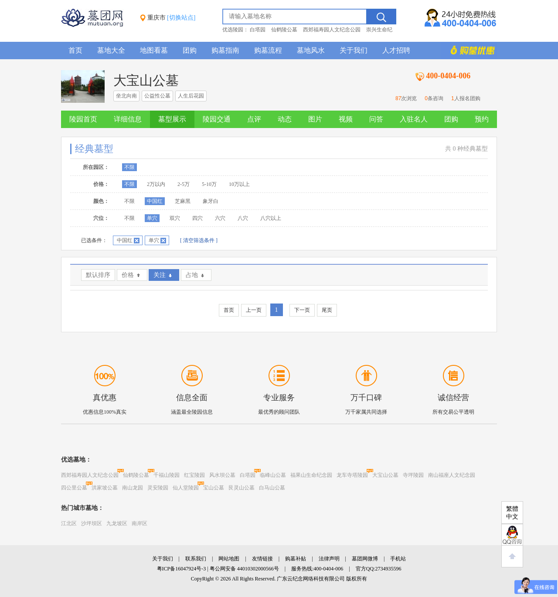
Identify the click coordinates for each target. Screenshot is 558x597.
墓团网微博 (365, 559)
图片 (315, 119)
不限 (129, 167)
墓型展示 (172, 119)
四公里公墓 (74, 488)
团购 (190, 50)
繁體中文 (512, 513)
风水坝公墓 (222, 475)
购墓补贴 (295, 559)
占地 (192, 275)
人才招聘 (396, 50)
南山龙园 (132, 488)
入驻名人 (414, 119)
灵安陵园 (157, 488)
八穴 (243, 218)
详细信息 (128, 119)
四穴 (197, 218)
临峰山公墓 (273, 475)
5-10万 (209, 184)
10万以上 (239, 184)
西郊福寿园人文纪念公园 (332, 30)
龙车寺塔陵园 (352, 475)
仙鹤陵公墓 (284, 30)
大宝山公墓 (385, 475)
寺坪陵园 (413, 475)
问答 (376, 119)
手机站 (398, 559)
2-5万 (183, 184)
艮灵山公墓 (241, 488)
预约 (482, 119)
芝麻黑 (183, 201)
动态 (285, 119)
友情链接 (262, 559)
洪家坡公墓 (105, 488)
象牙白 (210, 201)
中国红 (155, 201)
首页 (75, 50)
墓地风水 (311, 50)
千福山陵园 (166, 475)
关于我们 (353, 50)
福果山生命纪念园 (311, 475)
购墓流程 (268, 50)
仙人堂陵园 (186, 488)
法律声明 (329, 559)
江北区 (69, 523)
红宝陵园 (194, 475)
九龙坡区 (116, 523)
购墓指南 (225, 50)
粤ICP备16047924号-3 (181, 569)
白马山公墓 (272, 488)
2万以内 (156, 184)
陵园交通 (217, 119)
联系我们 (195, 559)
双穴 (175, 218)
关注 (159, 275)
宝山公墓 (213, 488)
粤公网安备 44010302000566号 (244, 569)
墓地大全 (111, 50)
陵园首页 (83, 119)
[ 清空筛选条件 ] (199, 240)
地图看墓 (154, 50)
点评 (254, 119)
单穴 (152, 218)
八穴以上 (270, 218)
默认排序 (98, 275)
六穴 (220, 218)
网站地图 (228, 559)
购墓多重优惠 (468, 50)
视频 (346, 119)
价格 (128, 275)
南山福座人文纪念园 (451, 475)
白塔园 (257, 30)
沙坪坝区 (91, 523)
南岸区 (139, 523)
